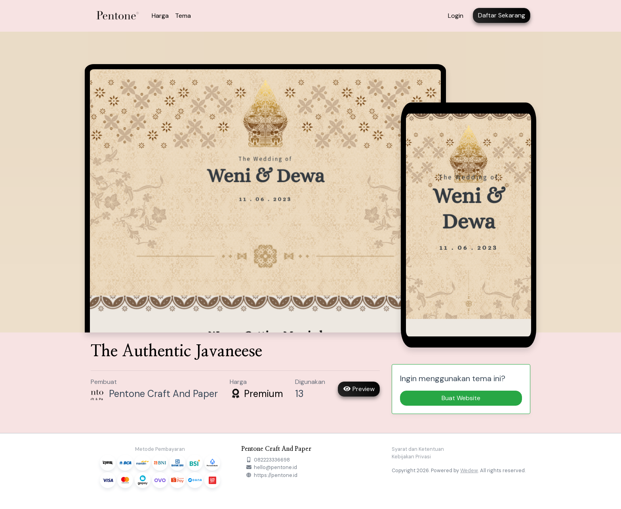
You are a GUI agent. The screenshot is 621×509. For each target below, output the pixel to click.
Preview (359, 389)
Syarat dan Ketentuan (418, 449)
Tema (183, 15)
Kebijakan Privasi (411, 456)
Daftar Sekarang (501, 15)
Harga (160, 15)
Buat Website (461, 398)
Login (455, 15)
